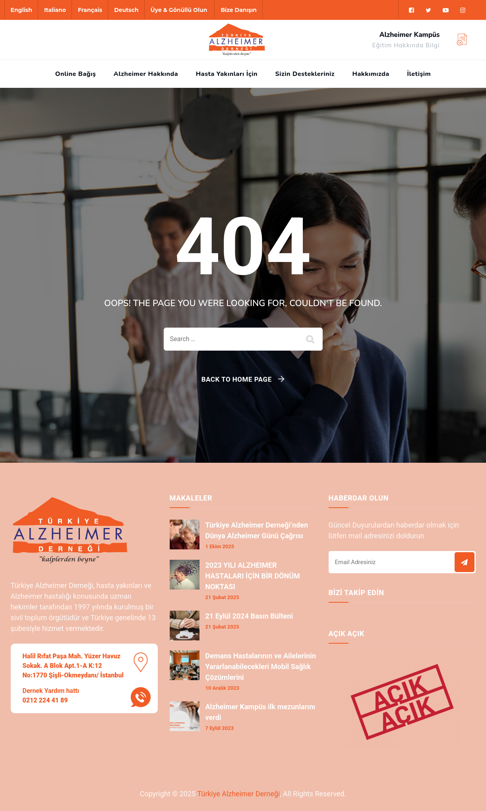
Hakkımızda (370, 74)
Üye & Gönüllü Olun (179, 10)
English (21, 10)
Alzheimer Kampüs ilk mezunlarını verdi (260, 712)
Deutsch (126, 10)
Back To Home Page (236, 379)
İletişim (419, 74)
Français (90, 10)
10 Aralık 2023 (222, 688)
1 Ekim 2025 (219, 546)
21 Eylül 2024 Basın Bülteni (249, 616)
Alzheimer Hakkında (146, 74)
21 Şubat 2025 (222, 597)
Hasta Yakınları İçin (227, 74)
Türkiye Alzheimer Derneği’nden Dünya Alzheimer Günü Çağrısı (256, 530)
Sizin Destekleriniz (305, 74)
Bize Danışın (239, 10)
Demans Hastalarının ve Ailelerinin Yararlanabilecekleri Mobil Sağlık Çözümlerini (260, 666)
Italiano (55, 10)
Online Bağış (75, 74)
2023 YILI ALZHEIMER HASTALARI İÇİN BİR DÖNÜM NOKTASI (252, 576)
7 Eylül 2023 (219, 728)
